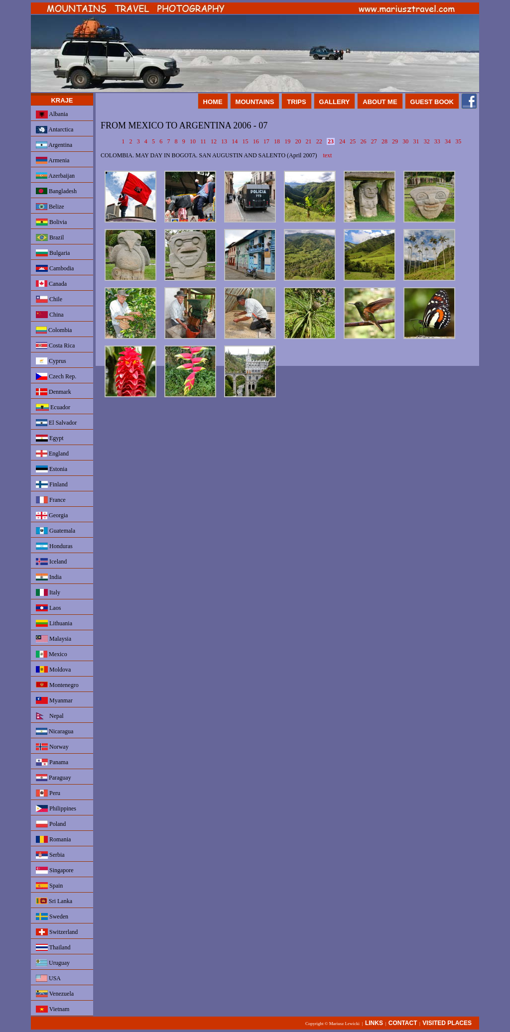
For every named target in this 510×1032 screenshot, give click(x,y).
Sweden (52, 916)
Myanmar (54, 700)
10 (193, 141)
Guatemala (55, 530)
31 (416, 141)
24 (342, 141)
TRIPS (296, 102)
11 (203, 141)
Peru (48, 793)
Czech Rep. (56, 376)
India (49, 576)
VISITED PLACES (447, 1023)
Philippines (56, 808)
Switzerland (57, 931)
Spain (49, 885)
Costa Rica (55, 345)
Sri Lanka (54, 901)
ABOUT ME (380, 102)
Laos (48, 607)
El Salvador (56, 422)
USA (48, 978)
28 (384, 141)
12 (214, 141)
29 (395, 141)
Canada (51, 283)
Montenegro (57, 685)
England (52, 453)
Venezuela (55, 993)
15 (245, 141)
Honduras (54, 546)
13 (224, 141)
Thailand (53, 947)
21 (309, 141)
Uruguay (53, 962)
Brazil (50, 237)
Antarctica (54, 129)
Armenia (52, 160)
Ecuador (53, 407)
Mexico (51, 654)
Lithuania (54, 623)
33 (437, 141)
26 (364, 141)
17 (266, 141)
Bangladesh (56, 191)
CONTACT (402, 1023)
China (50, 314)
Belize (50, 206)
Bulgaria (53, 252)
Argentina (54, 144)
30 (405, 141)
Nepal (50, 715)
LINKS (374, 1023)
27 (374, 141)
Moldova (53, 669)
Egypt (50, 438)
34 (448, 141)
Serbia (50, 855)
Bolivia (51, 222)
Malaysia (53, 638)
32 (427, 141)
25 (353, 141)
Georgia (52, 515)
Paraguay (53, 777)
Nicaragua (54, 731)
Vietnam (52, 1009)
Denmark (53, 391)
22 (319, 141)
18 (277, 141)
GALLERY (334, 102)
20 (298, 141)
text (327, 155)
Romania (53, 839)
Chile (49, 299)
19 (287, 141)
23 (331, 141)
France (51, 499)
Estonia (51, 468)
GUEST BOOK (432, 102)
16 (256, 141)
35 (458, 141)
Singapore (55, 870)
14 (235, 141)
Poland (51, 823)
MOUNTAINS (255, 102)
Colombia (54, 330)
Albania (52, 114)
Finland (52, 484)
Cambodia (55, 268)
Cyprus (51, 360)
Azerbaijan (55, 175)
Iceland (51, 561)
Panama (52, 762)
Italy (48, 592)
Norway (52, 746)
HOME (213, 102)
